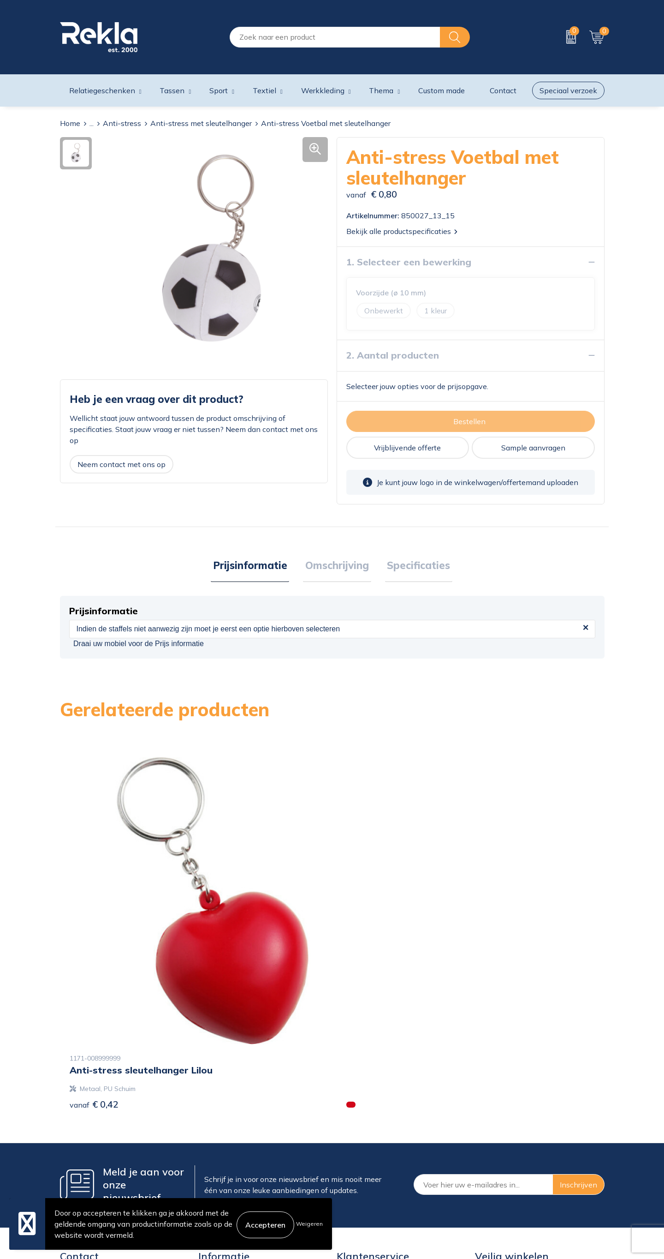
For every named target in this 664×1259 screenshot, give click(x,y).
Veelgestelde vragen (232, 1179)
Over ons (213, 1120)
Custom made (441, 90)
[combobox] (335, 37)
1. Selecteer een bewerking (408, 262)
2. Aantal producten (392, 355)
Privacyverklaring (504, 1134)
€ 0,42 (94, 950)
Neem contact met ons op (121, 464)
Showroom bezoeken (234, 1194)
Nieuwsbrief (218, 1164)
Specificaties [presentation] (414, 566)
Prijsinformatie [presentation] (254, 566)
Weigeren (309, 1223)
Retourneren (358, 1164)
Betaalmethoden (365, 1149)
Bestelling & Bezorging (375, 1134)
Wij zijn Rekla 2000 (232, 1149)
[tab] (254, 566)
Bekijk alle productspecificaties (401, 231)
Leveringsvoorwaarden (514, 1164)
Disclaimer (492, 1149)
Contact (350, 1120)
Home (70, 123)
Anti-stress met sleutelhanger (201, 123)
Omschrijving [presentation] (337, 566)
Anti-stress (122, 123)
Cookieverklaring (503, 1120)
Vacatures (214, 1134)
